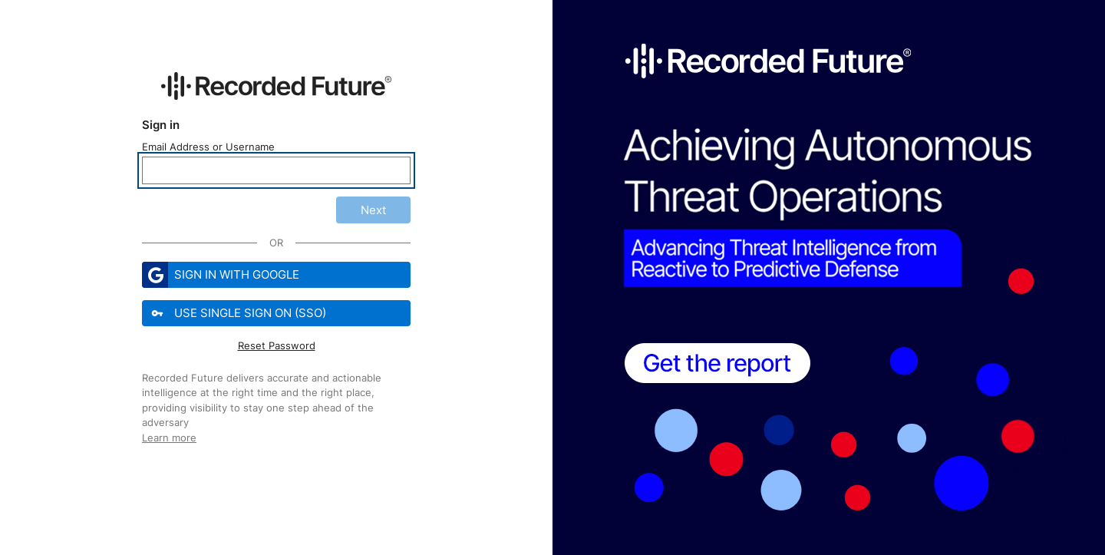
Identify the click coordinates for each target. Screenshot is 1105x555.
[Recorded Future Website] (276, 86)
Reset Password (276, 345)
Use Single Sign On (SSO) (235, 313)
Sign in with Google (220, 275)
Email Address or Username (208, 146)
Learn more (169, 437)
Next (373, 210)
